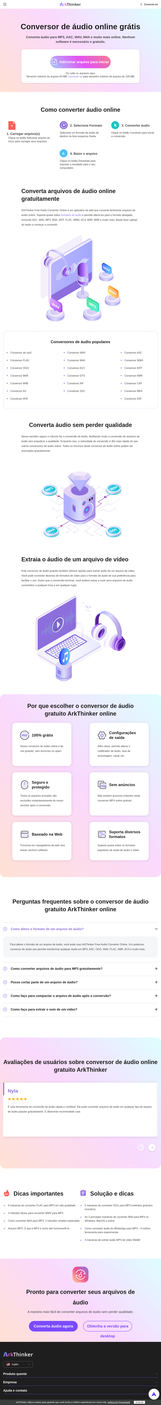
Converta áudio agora (53, 1326)
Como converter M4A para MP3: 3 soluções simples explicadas (44, 1220)
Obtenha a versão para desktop (107, 1327)
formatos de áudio (71, 215)
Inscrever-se (75, 76)
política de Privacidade (118, 1402)
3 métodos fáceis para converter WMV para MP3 (35, 1213)
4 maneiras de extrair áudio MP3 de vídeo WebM (112, 1240)
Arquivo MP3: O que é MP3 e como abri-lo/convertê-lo (38, 1228)
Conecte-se (148, 4)
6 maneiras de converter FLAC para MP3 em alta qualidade (41, 1205)
